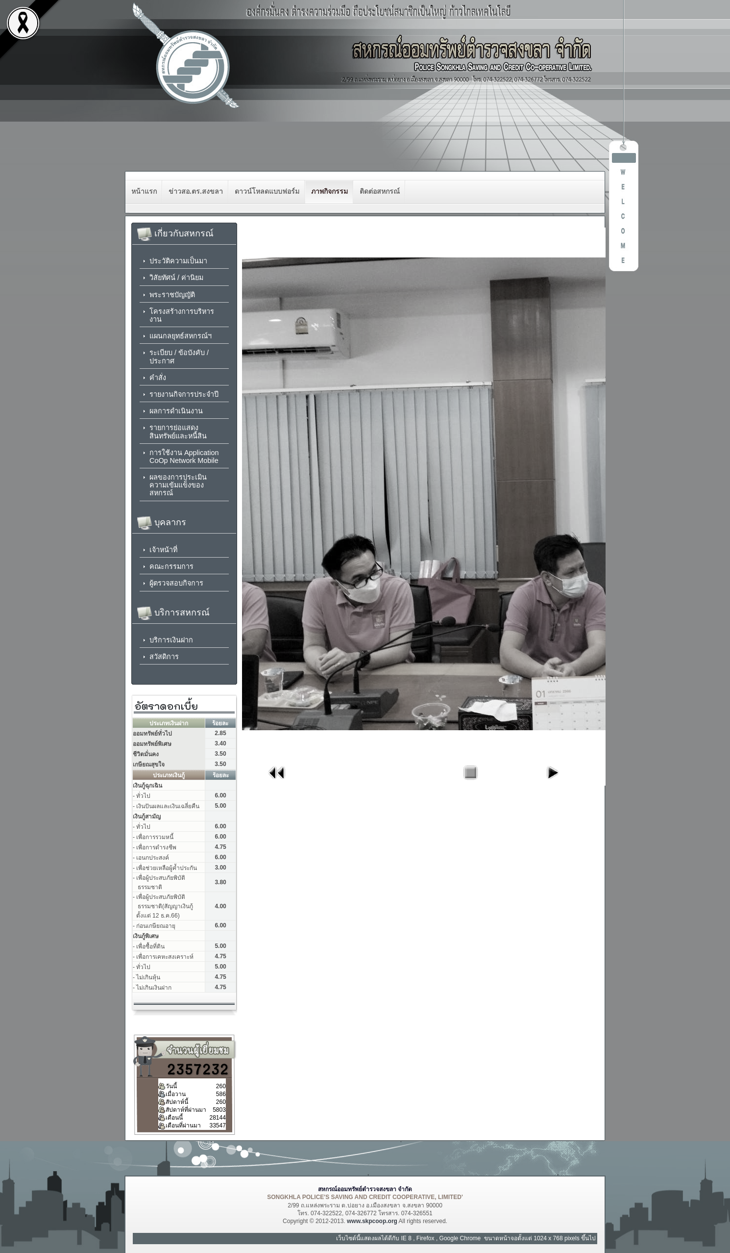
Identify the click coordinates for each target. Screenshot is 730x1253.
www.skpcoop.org (372, 1221)
